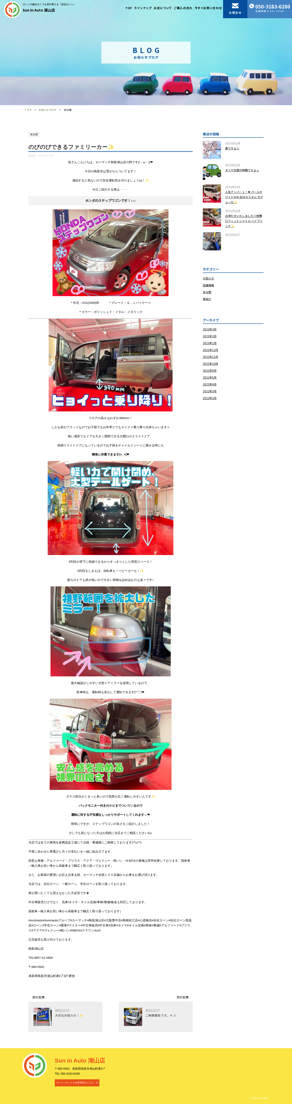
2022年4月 (210, 384)
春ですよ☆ (232, 148)
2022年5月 (210, 377)
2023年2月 (210, 336)
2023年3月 (210, 329)
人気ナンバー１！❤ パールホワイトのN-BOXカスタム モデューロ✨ (244, 197)
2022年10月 (210, 364)
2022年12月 (210, 350)
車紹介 (207, 299)
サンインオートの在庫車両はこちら (75, 1082)
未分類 (207, 292)
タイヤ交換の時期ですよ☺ (242, 170)
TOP (128, 8)
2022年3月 (210, 391)
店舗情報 (208, 285)
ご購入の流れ (183, 8)
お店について (163, 8)
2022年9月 (210, 371)
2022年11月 (210, 357)
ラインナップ (143, 8)
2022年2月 (210, 398)
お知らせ (208, 278)
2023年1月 (210, 343)
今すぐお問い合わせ (208, 8)
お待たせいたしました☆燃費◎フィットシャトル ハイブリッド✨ (244, 221)
